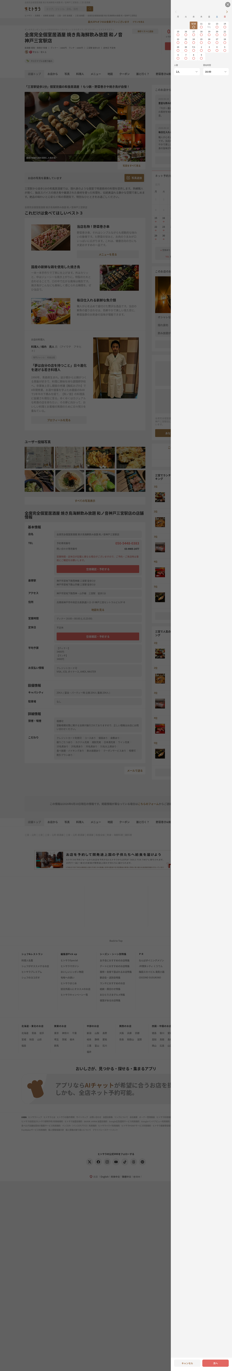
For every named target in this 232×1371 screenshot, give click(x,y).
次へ (215, 1363)
